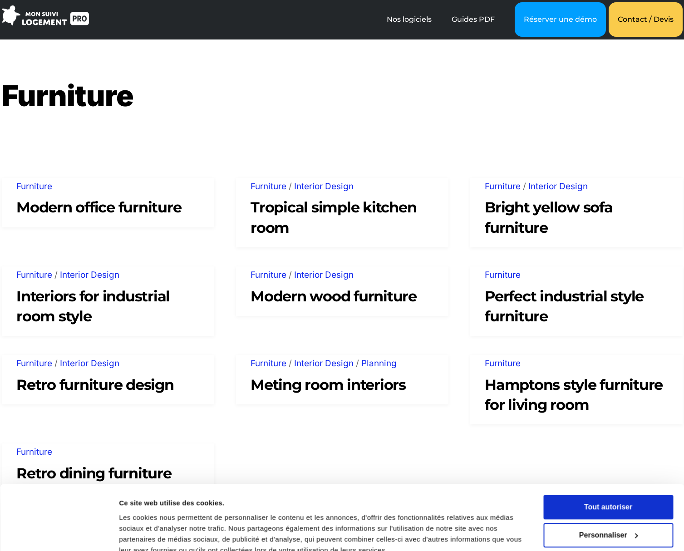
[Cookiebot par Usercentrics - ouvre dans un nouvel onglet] (58, 533)
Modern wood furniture (334, 296)
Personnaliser (608, 493)
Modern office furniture (98, 207)
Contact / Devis (646, 19)
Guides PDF (473, 19)
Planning (379, 363)
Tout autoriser (608, 465)
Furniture (34, 186)
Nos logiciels (409, 19)
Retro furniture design (94, 385)
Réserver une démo (560, 19)
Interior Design (324, 186)
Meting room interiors (328, 385)
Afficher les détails (149, 533)
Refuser (608, 522)
